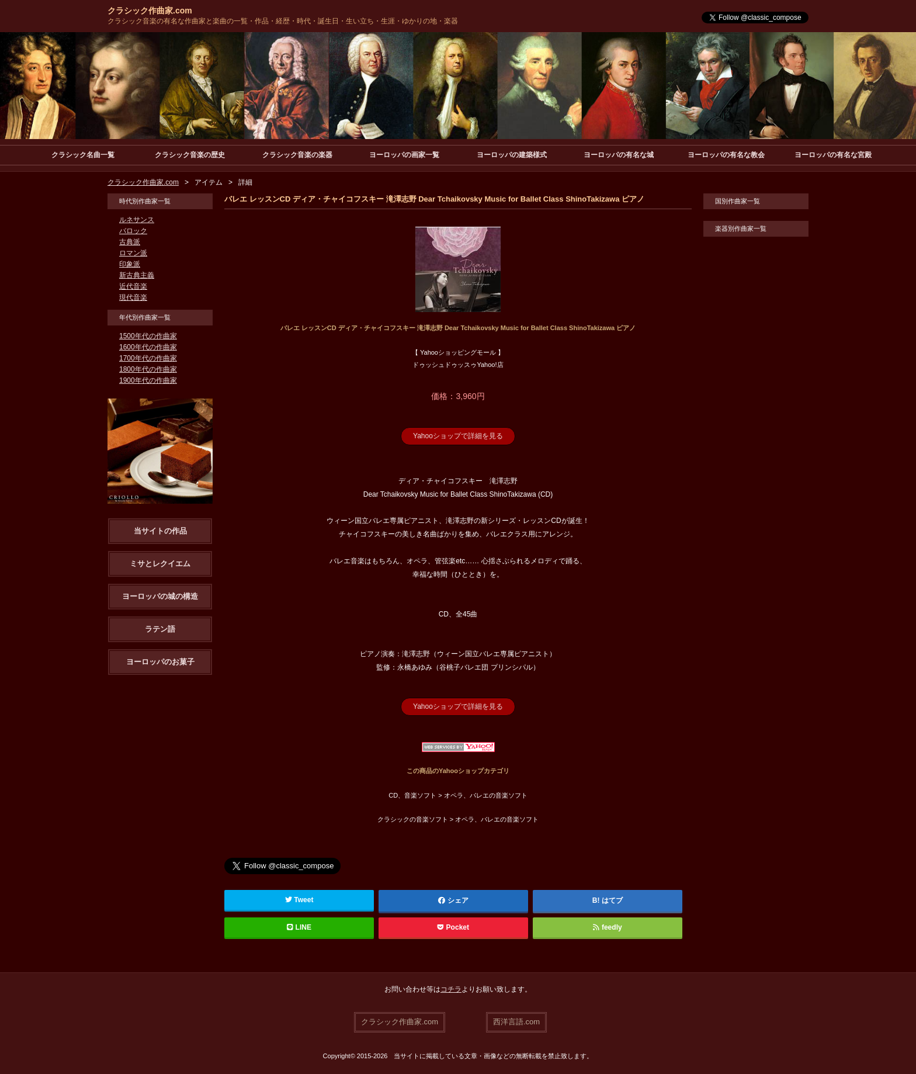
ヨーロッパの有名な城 (619, 155)
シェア (453, 900)
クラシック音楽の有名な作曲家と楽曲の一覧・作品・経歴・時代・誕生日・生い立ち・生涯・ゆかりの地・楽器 (282, 21)
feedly (607, 927)
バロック (133, 231)
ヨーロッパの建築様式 (512, 155)
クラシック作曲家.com (149, 10)
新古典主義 (136, 275)
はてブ (612, 900)
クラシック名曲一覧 (82, 155)
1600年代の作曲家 (148, 347)
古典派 (129, 242)
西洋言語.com (516, 1021)
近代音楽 (133, 286)
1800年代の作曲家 (148, 369)
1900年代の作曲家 (148, 380)
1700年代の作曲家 (148, 358)
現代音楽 (133, 297)
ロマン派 (133, 253)
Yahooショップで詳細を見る (458, 436)
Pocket (453, 927)
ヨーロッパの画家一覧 (404, 155)
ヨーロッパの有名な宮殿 (833, 155)
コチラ (451, 989)
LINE (299, 927)
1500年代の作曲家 (148, 336)
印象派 (129, 264)
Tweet (299, 900)
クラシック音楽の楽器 (297, 155)
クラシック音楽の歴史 (190, 155)
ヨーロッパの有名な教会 (726, 155)
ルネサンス (136, 220)
